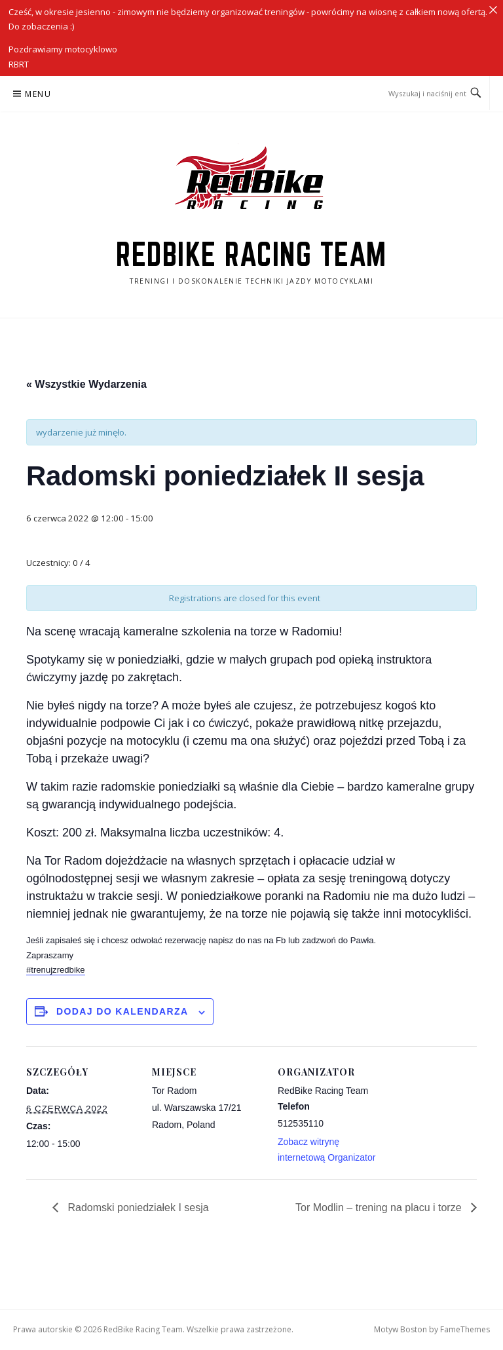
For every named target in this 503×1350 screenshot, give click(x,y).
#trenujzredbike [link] (55, 970)
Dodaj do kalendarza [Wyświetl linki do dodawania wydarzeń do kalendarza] (122, 1011)
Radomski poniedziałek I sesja (137, 1207)
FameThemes (465, 1329)
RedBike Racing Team (251, 254)
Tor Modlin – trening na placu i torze (379, 1207)
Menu (38, 94)
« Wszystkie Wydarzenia (86, 384)
